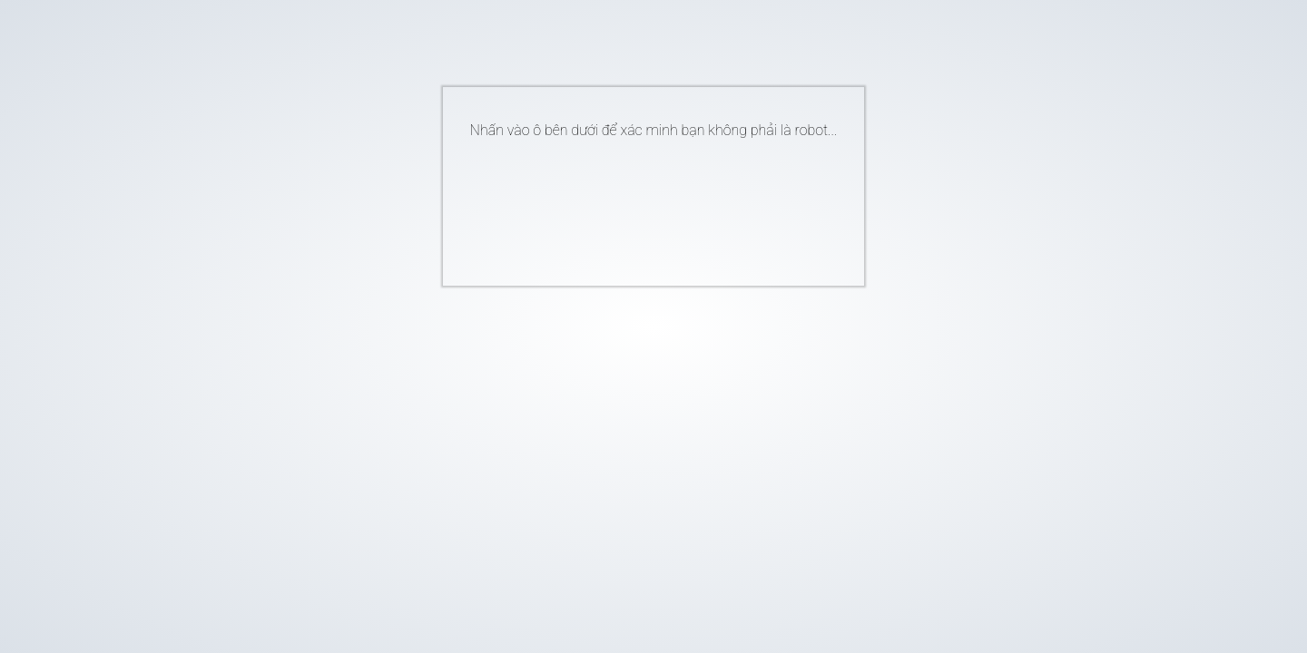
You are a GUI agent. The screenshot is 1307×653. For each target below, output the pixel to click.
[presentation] (626, 205)
